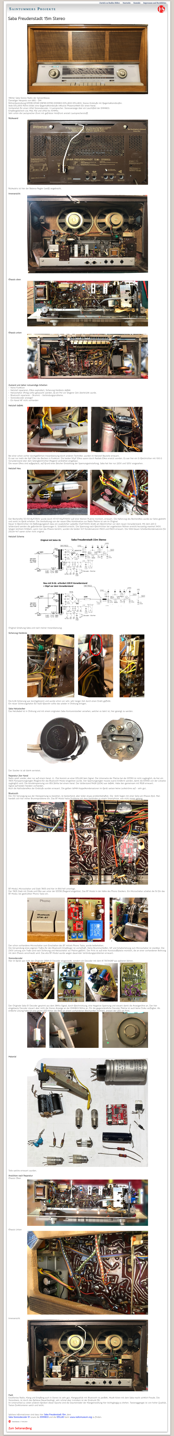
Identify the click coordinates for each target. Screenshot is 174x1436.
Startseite (126, 3)
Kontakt (136, 3)
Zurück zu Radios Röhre (109, 3)
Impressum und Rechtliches (154, 3)
